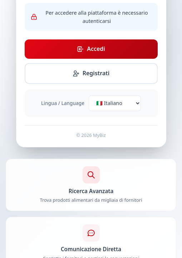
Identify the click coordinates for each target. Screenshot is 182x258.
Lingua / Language (62, 103)
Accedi (91, 49)
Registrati (91, 73)
